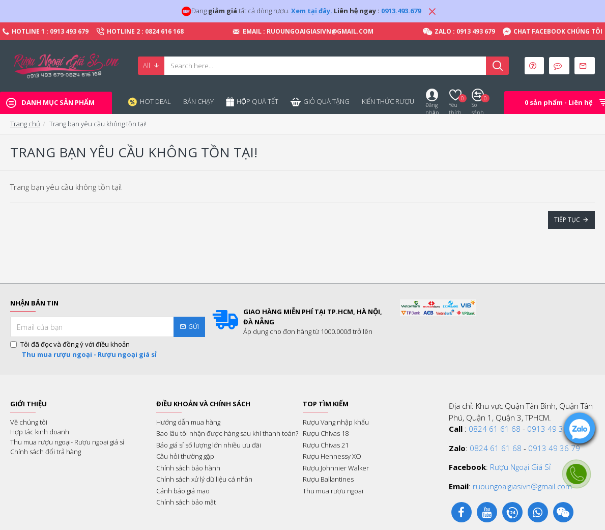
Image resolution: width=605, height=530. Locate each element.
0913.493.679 (401, 10)
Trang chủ (25, 123)
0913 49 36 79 (553, 429)
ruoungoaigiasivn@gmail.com (522, 486)
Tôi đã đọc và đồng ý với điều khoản (84, 349)
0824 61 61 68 (495, 429)
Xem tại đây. (311, 10)
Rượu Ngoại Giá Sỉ (520, 467)
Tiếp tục (567, 219)
